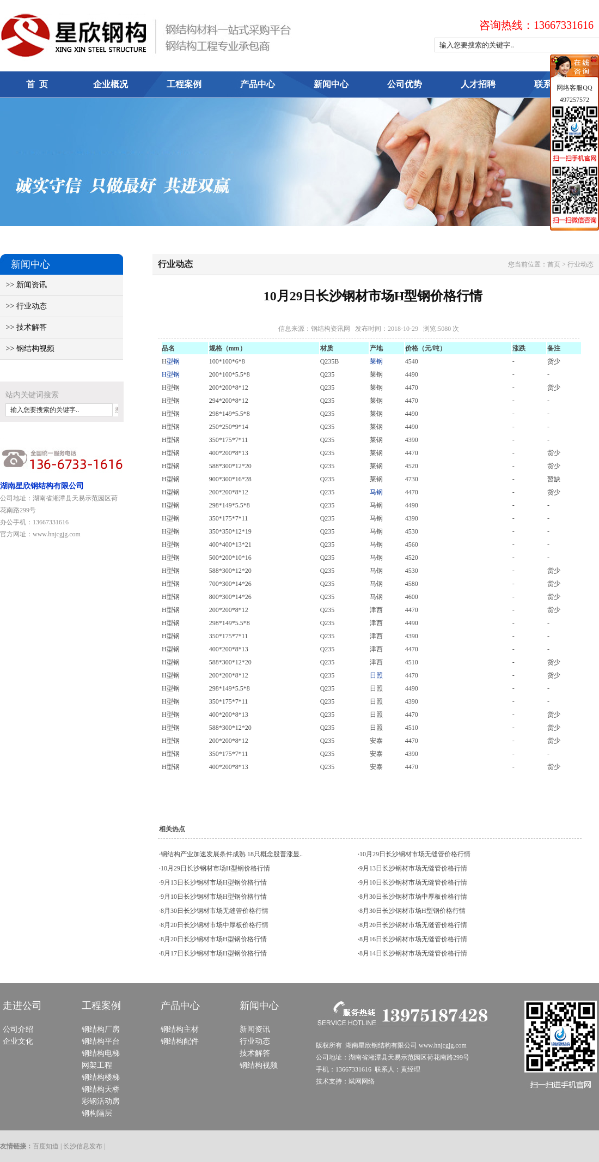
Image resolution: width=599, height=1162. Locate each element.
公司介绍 (18, 1029)
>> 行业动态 (23, 306)
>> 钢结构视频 (27, 348)
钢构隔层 (97, 1113)
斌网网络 (362, 1081)
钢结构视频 (259, 1065)
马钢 (376, 492)
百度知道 (46, 1146)
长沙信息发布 (82, 1146)
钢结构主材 (180, 1029)
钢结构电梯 (101, 1053)
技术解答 (255, 1053)
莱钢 (376, 361)
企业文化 (18, 1041)
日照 (376, 675)
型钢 (173, 361)
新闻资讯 (255, 1029)
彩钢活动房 (101, 1101)
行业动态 (255, 1041)
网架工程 (97, 1065)
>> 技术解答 (23, 327)
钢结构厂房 (101, 1029)
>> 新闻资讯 (23, 285)
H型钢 (171, 374)
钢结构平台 (101, 1041)
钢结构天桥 (101, 1089)
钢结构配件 (180, 1041)
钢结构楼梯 (101, 1077)
